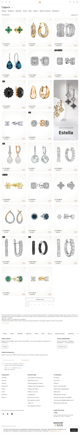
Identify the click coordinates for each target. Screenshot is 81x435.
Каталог (4, 377)
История (56, 377)
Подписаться (25, 360)
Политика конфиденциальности (64, 400)
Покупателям (32, 375)
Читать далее (5, 323)
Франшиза (57, 392)
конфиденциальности (55, 431)
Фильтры (74, 15)
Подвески (11, 11)
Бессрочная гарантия (60, 403)
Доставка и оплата (33, 400)
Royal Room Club (33, 380)
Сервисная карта (33, 389)
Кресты (35, 11)
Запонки (4, 394)
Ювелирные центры (60, 394)
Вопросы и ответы (33, 397)
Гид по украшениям (60, 386)
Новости (30, 403)
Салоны (56, 383)
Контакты (57, 380)
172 (49, 304)
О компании (57, 375)
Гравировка (31, 394)
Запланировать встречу (35, 383)
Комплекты (55, 11)
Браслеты (19, 11)
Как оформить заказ (34, 406)
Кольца (4, 11)
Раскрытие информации (61, 389)
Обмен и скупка (33, 392)
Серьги (4, 383)
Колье (25, 11)
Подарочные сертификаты (36, 386)
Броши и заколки (45, 11)
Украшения (5, 375)
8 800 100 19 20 (59, 410)
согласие (9, 367)
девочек (37, 320)
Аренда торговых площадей (62, 397)
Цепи (30, 11)
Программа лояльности (35, 377)
